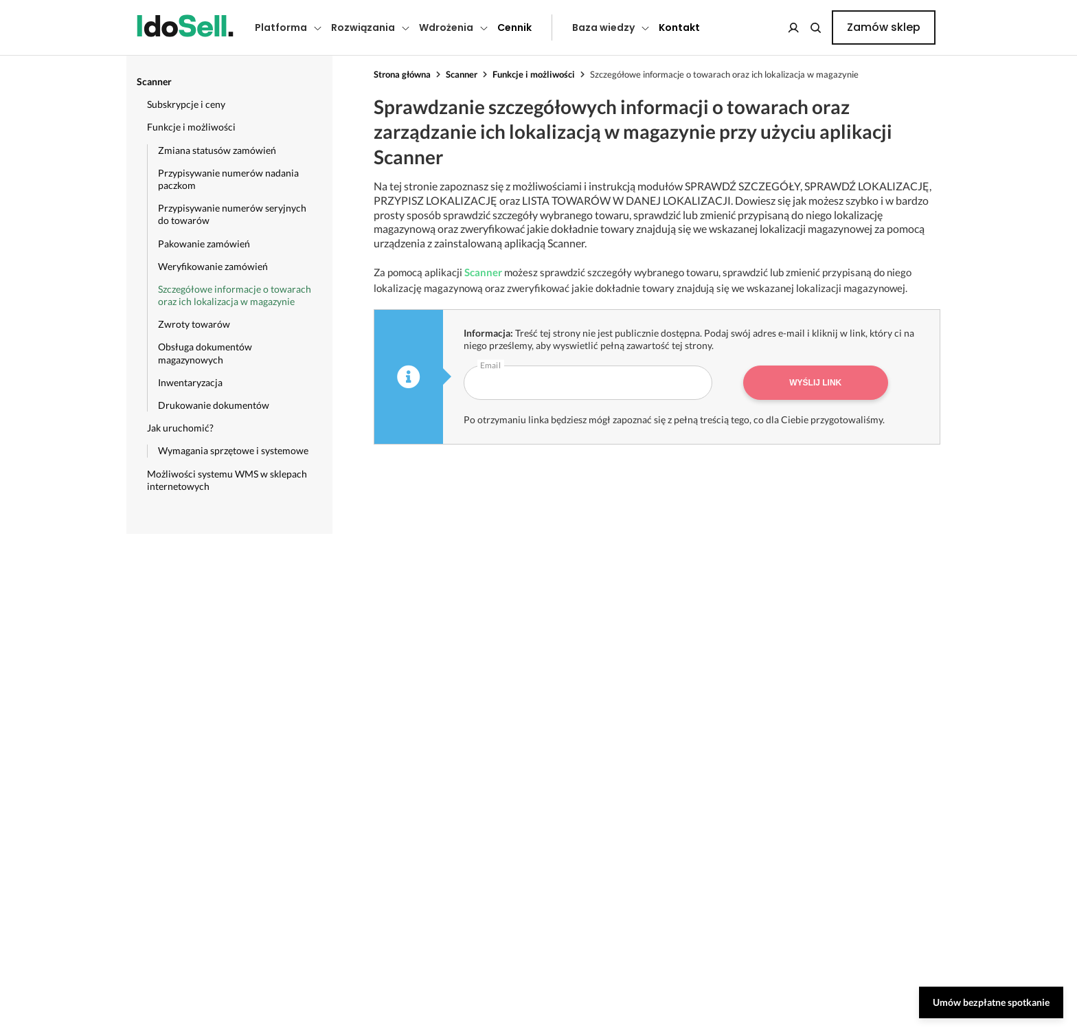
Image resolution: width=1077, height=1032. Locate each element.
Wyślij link (815, 383)
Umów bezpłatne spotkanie (991, 1002)
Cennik (514, 27)
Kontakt (679, 27)
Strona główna (402, 74)
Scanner (461, 74)
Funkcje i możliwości (533, 74)
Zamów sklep (883, 27)
